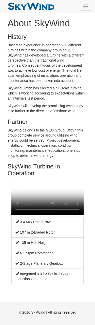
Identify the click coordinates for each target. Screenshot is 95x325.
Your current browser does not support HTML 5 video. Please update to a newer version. (47, 197)
